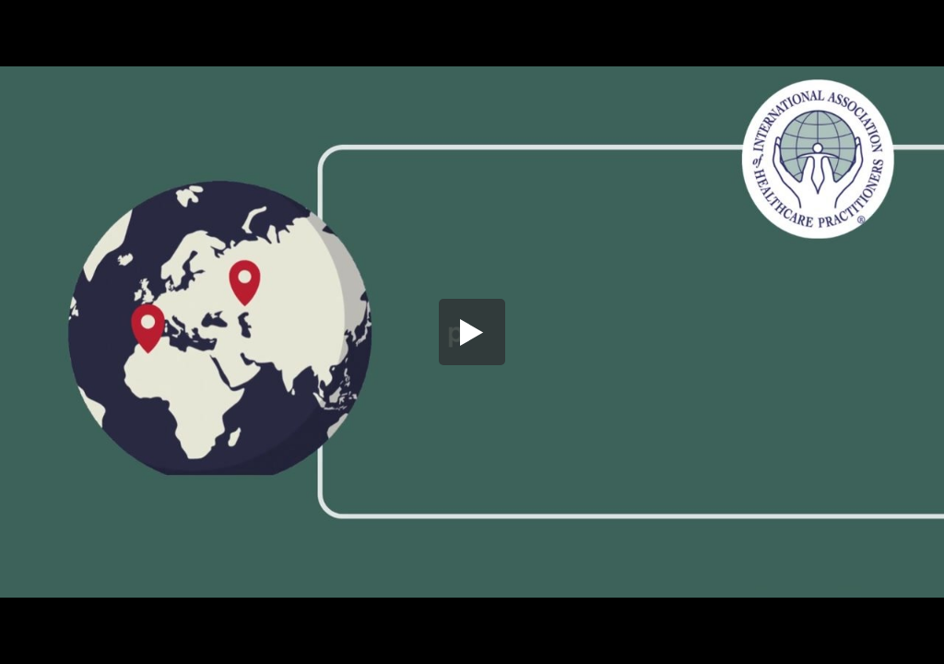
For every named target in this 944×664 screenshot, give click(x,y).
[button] (472, 332)
